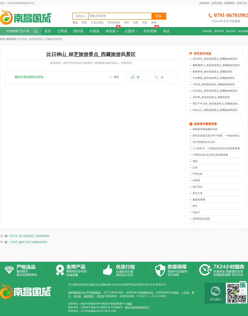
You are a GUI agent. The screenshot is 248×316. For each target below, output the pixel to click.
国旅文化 (95, 284)
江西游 (62, 31)
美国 (135, 22)
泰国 (153, 22)
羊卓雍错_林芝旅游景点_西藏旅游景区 (214, 78)
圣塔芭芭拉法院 (201, 218)
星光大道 (198, 193)
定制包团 (207, 31)
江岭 (195, 167)
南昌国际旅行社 (77, 292)
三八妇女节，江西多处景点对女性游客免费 (216, 148)
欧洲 (126, 22)
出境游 (94, 31)
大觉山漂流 (97, 22)
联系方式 (161, 284)
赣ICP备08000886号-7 (137, 307)
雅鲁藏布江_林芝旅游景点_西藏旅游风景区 (216, 65)
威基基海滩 (199, 199)
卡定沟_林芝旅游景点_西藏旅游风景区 (214, 84)
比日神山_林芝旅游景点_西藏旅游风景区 (215, 90)
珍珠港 (196, 180)
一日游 (185, 292)
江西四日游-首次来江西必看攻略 (210, 154)
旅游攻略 (243, 31)
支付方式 (242, 3)
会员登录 (204, 3)
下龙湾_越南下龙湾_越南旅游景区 (28, 242)
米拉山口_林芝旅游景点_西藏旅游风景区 (215, 110)
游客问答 (219, 31)
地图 (129, 303)
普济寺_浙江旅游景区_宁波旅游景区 (30, 235)
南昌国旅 (96, 292)
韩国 (144, 22)
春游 (176, 292)
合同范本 (139, 284)
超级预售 (89, 296)
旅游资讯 (231, 31)
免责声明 (128, 284)
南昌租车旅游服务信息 (205, 129)
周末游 (100, 296)
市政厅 (196, 212)
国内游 (78, 31)
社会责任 (117, 284)
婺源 (84, 22)
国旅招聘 (106, 284)
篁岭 (195, 161)
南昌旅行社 (147, 292)
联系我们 (84, 284)
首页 (47, 31)
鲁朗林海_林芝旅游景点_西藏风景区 (212, 71)
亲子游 (77, 296)
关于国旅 (73, 284)
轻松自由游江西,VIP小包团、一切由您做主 (216, 135)
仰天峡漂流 (113, 22)
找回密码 (229, 3)
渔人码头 (198, 186)
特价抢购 (151, 30)
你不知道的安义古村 (204, 142)
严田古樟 (198, 174)
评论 (116, 77)
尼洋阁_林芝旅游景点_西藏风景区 (211, 97)
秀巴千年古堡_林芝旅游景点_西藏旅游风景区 (217, 103)
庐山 (75, 22)
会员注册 (217, 3)
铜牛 (195, 206)
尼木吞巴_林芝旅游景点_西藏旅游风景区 (215, 58)
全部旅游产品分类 (21, 31)
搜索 (158, 16)
